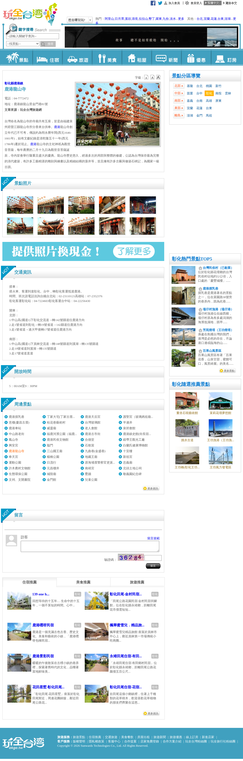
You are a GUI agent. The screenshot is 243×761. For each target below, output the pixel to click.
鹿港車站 (15, 428)
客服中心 (114, 743)
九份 (166, 18)
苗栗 (190, 93)
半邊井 (127, 422)
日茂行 (51, 462)
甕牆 (88, 474)
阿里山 (109, 18)
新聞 (166, 57)
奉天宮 (13, 457)
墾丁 (152, 18)
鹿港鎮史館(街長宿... (137, 434)
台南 (199, 100)
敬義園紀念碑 (132, 474)
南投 (218, 93)
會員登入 (196, 3)
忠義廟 (127, 462)
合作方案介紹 (172, 743)
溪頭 (128, 18)
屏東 (218, 100)
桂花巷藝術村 (56, 422)
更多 (181, 18)
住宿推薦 (95, 739)
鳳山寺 (13, 439)
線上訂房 (192, 739)
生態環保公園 (18, 474)
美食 (107, 57)
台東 (221, 18)
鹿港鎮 (18, 83)
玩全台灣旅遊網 (30, 14)
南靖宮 (89, 468)
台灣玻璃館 (92, 422)
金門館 (51, 479)
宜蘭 (207, 18)
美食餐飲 (127, 739)
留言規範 (153, 538)
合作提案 (130, 743)
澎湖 (227, 18)
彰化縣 (9, 83)
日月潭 (119, 18)
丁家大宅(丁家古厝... (61, 417)
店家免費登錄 (149, 743)
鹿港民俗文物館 (58, 439)
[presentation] (29, 584)
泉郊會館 (129, 428)
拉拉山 (143, 18)
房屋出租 (143, 739)
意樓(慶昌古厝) (19, 422)
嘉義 (190, 100)
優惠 (196, 57)
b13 (152, 77)
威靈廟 (51, 428)
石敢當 (89, 445)
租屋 (136, 57)
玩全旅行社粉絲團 (223, 743)
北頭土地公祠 (132, 468)
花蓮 (214, 18)
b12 (146, 77)
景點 (17, 57)
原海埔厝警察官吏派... (100, 462)
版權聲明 (79, 743)
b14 (158, 77)
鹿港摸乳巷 (16, 417)
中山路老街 (16, 434)
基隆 (190, 86)
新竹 (218, 86)
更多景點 (229, 370)
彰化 (209, 93)
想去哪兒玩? (76, 20)
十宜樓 (127, 451)
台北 (200, 18)
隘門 (50, 445)
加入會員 (174, 3)
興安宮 (13, 445)
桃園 (209, 86)
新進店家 (208, 739)
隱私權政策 (96, 743)
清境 (135, 18)
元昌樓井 (53, 468)
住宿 (47, 57)
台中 (199, 93)
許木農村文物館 (19, 468)
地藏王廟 (91, 457)
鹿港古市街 (92, 434)
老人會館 (91, 428)
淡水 (173, 18)
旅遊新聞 (160, 739)
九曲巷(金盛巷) (95, 451)
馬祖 (209, 115)
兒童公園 (91, 479)
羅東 (159, 18)
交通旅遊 (111, 739)
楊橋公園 (53, 457)
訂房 (226, 57)
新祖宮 (127, 457)
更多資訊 (153, 488)
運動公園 (15, 462)
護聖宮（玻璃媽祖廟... (138, 417)
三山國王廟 (54, 451)
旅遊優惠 (176, 739)
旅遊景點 (79, 739)
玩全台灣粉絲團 (196, 743)
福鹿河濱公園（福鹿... (62, 434)
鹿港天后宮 (92, 417)
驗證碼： (110, 562)
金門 (199, 115)
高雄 (209, 100)
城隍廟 (51, 474)
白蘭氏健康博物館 (135, 445)
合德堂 (89, 439)
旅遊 (77, 57)
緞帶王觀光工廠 (134, 439)
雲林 (228, 93)
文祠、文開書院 (19, 479)
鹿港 (57, 127)
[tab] (29, 584)
